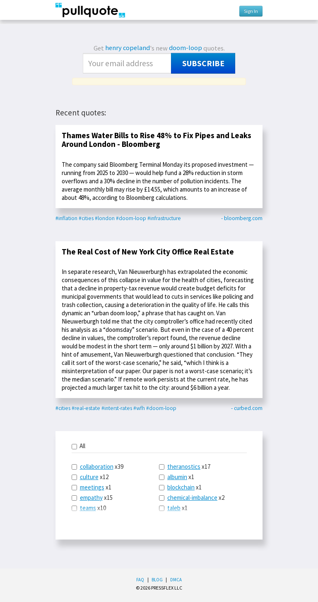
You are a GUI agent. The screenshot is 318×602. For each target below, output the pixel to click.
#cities (86, 218)
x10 (89, 508)
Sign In (251, 11)
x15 (92, 497)
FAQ (140, 580)
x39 (97, 466)
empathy (91, 497)
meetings (92, 487)
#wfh (139, 408)
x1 (91, 487)
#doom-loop (131, 218)
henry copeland (127, 47)
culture (89, 477)
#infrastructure (164, 218)
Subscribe (203, 63)
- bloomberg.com (242, 218)
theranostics (183, 466)
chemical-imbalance (192, 497)
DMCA (176, 580)
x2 (191, 497)
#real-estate (86, 408)
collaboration (96, 466)
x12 (90, 477)
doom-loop (185, 47)
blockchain (181, 487)
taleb (174, 508)
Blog (157, 580)
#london (105, 218)
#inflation (66, 218)
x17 (184, 466)
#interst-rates (116, 408)
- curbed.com (247, 408)
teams (88, 508)
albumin (177, 477)
